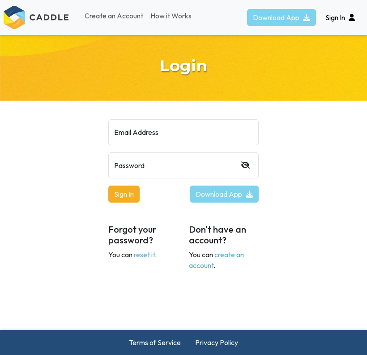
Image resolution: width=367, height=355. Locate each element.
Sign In (124, 194)
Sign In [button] (340, 17)
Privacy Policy (216, 342)
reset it (144, 254)
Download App (281, 17)
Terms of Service (155, 342)
